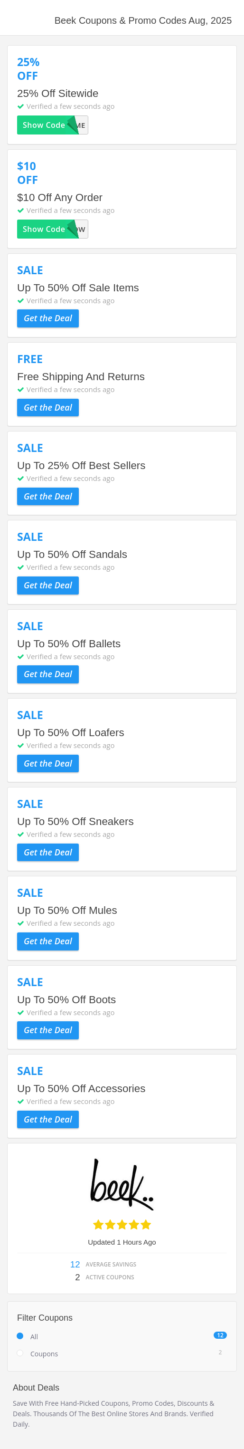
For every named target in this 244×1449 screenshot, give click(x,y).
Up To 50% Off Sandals (72, 554)
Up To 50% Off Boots (66, 1000)
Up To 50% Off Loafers (70, 733)
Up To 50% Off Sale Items (78, 288)
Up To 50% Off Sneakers (75, 821)
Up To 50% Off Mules (67, 910)
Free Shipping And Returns (81, 377)
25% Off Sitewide (57, 93)
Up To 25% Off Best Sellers (81, 465)
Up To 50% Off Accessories (81, 1088)
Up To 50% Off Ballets (69, 644)
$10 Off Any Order (60, 197)
